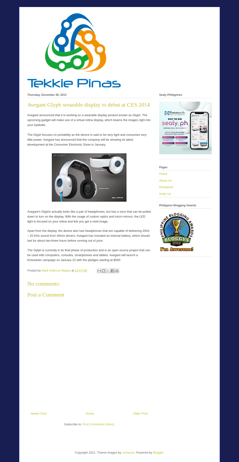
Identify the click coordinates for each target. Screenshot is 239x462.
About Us (165, 180)
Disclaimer (166, 187)
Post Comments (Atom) (98, 424)
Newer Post (38, 413)
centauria (128, 452)
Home (90, 413)
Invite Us (165, 194)
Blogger (158, 452)
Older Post (140, 413)
